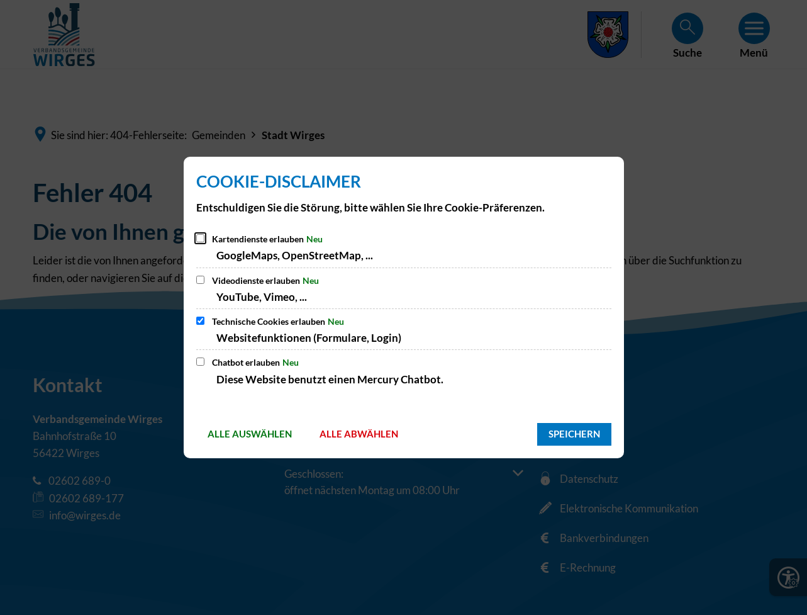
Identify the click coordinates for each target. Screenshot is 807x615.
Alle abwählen (359, 433)
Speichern (574, 433)
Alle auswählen (250, 433)
